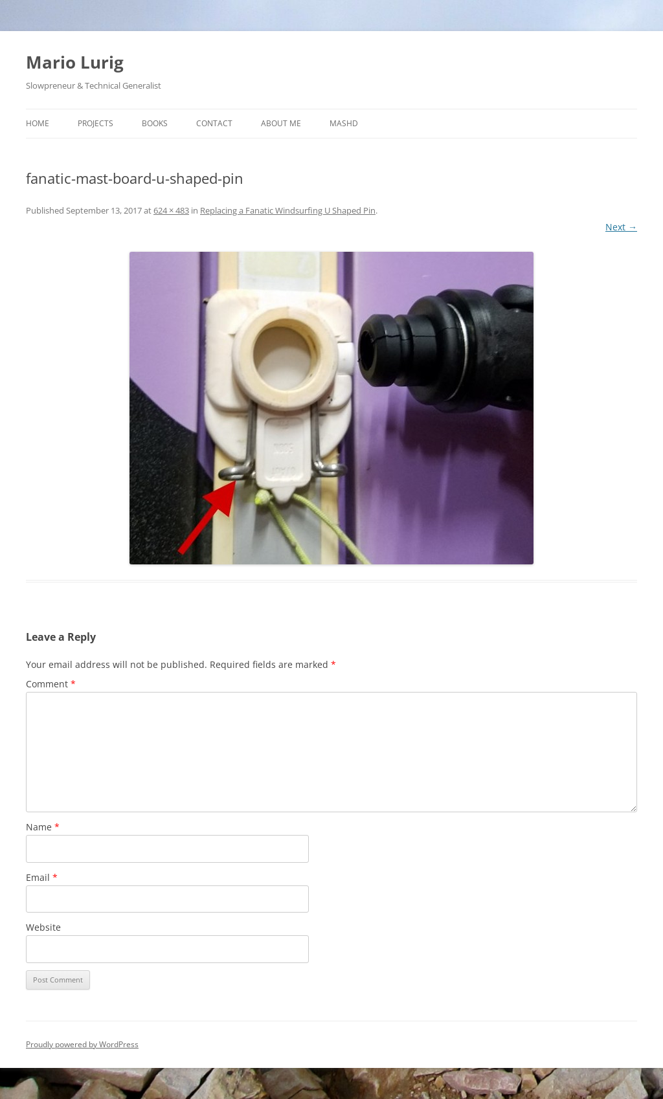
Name (43, 827)
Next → (621, 227)
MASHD (344, 123)
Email (42, 877)
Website (43, 927)
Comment (51, 684)
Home (37, 123)
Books (155, 123)
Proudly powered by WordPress (82, 1044)
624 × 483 (171, 210)
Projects (95, 123)
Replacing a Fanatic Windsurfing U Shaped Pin (288, 210)
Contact (214, 123)
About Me (281, 123)
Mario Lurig (75, 62)
